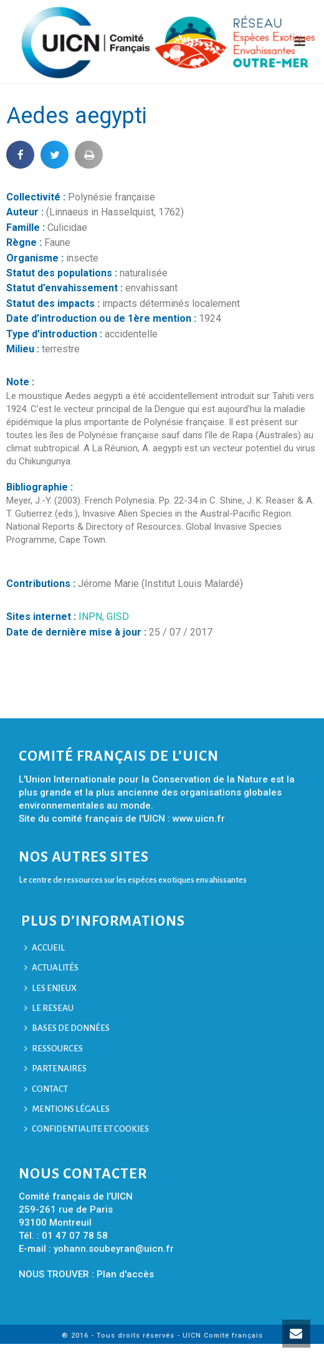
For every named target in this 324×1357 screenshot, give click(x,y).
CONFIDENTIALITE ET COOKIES (86, 1129)
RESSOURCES (53, 1048)
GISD (118, 616)
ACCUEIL (44, 947)
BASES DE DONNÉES (67, 1028)
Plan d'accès (125, 1274)
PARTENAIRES (55, 1068)
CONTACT (46, 1089)
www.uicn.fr (199, 818)
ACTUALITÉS (51, 967)
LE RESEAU (49, 1008)
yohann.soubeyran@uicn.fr (114, 1248)
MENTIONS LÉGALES (67, 1109)
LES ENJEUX (50, 988)
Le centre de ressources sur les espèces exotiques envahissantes (133, 880)
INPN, (93, 616)
